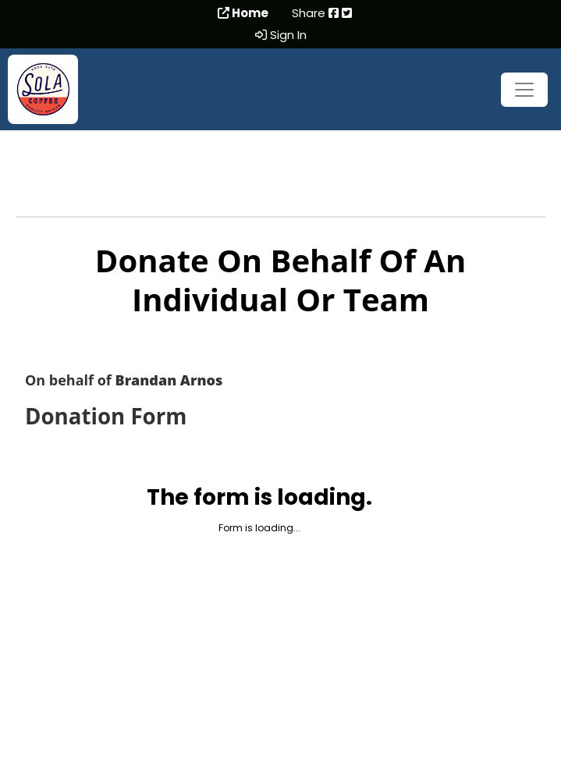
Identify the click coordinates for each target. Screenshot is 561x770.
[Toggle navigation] (524, 90)
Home (243, 13)
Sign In (281, 35)
